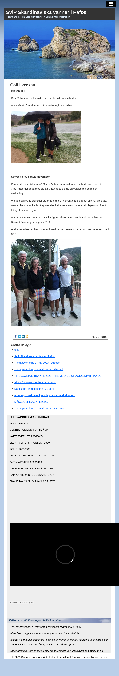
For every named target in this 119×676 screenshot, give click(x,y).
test (16, 349)
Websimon (101, 656)
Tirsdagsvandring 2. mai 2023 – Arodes (37, 362)
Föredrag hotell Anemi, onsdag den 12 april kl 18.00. (44, 395)
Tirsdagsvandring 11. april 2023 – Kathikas (39, 408)
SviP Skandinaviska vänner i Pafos (46, 12)
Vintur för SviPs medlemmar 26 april (35, 382)
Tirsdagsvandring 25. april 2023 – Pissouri (38, 369)
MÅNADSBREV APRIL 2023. (31, 401)
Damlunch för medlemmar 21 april (34, 388)
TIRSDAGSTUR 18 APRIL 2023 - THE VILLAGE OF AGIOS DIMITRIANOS (57, 375)
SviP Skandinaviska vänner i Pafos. (34, 356)
